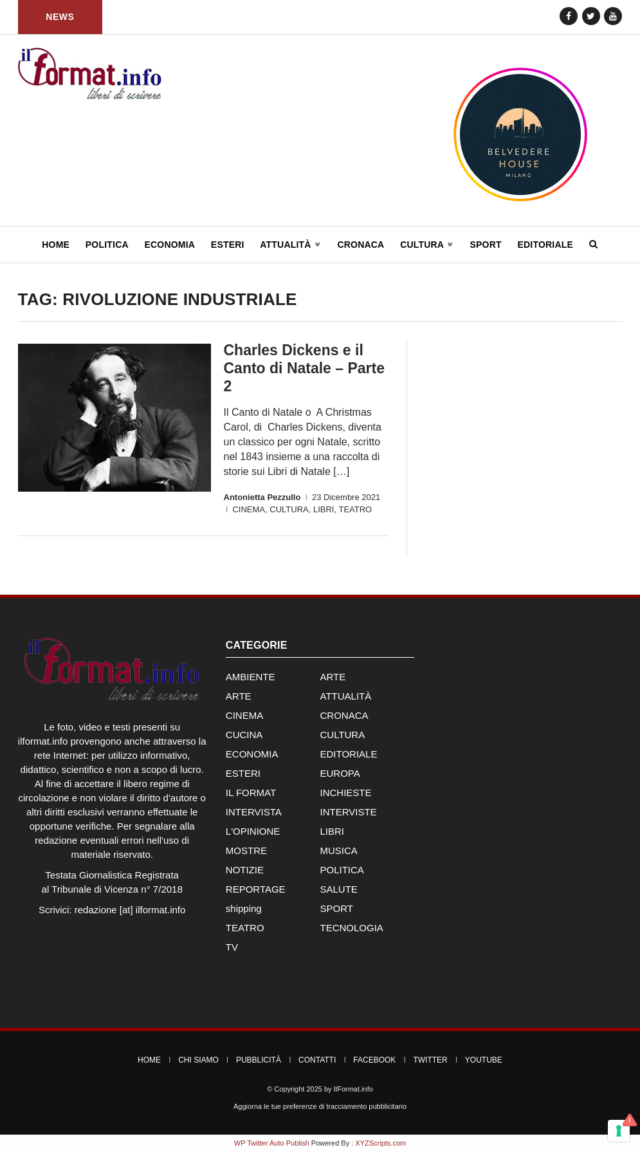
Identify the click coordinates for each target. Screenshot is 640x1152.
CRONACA (344, 715)
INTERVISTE (348, 811)
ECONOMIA (252, 753)
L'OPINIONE (253, 831)
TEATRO (355, 509)
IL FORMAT (251, 792)
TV (232, 947)
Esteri (227, 244)
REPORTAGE (256, 889)
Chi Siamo (198, 1059)
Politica (107, 244)
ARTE (332, 676)
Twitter (430, 1059)
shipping (244, 908)
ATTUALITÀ (345, 696)
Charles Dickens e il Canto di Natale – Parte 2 (304, 368)
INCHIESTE (345, 792)
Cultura (427, 244)
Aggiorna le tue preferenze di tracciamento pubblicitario (320, 1106)
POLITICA (341, 869)
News (60, 17)
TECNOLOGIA (351, 927)
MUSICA (338, 850)
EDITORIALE (348, 753)
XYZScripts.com (380, 1143)
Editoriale (545, 244)
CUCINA (244, 734)
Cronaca (360, 244)
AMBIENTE (250, 676)
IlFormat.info (353, 1089)
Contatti (317, 1059)
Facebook (374, 1059)
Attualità (290, 244)
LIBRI (323, 509)
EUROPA (340, 773)
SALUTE (338, 889)
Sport (485, 244)
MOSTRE (246, 850)
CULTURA (289, 509)
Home (55, 244)
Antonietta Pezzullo (262, 497)
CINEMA (248, 509)
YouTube (483, 1059)
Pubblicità (258, 1059)
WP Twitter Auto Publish (271, 1143)
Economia (170, 244)
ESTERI (243, 773)
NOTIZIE (245, 869)
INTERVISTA (254, 811)
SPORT (336, 908)
